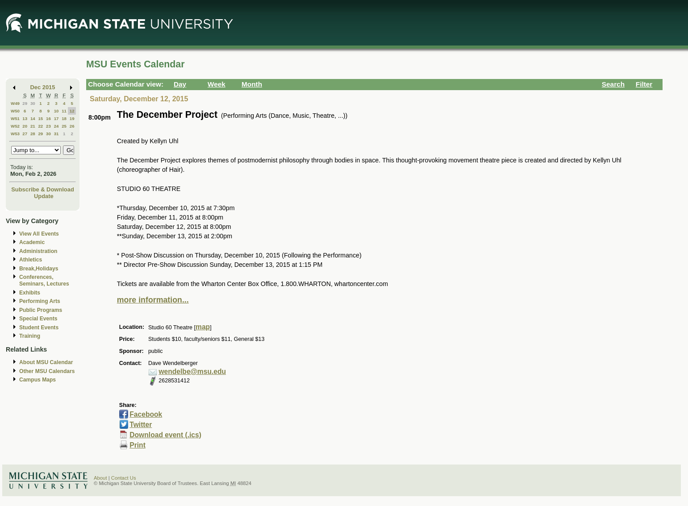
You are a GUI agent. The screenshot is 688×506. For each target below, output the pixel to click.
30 (32, 103)
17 (56, 118)
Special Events (38, 318)
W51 (15, 118)
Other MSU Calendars (47, 371)
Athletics (30, 260)
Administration (38, 251)
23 (48, 126)
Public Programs (40, 310)
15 (40, 118)
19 (72, 118)
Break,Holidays (38, 268)
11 (64, 110)
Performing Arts (39, 301)
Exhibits (29, 293)
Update (44, 196)
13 (24, 118)
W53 (15, 133)
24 (56, 126)
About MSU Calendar (46, 362)
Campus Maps (37, 380)
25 (64, 126)
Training (29, 336)
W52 (15, 126)
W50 (15, 110)
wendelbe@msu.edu (192, 371)
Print (137, 445)
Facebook (145, 414)
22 (40, 126)
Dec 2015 (42, 87)
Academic (32, 242)
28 (32, 133)
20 (24, 126)
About (100, 478)
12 (72, 110)
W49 (15, 103)
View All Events (39, 234)
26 (72, 126)
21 (32, 126)
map (203, 327)
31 (56, 133)
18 (64, 118)
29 (24, 103)
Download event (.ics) (165, 435)
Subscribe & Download (42, 189)
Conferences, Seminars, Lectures (44, 280)
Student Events (38, 327)
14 (32, 118)
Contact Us (123, 478)
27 (24, 133)
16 (48, 118)
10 (56, 110)
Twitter (140, 424)
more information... (153, 299)
